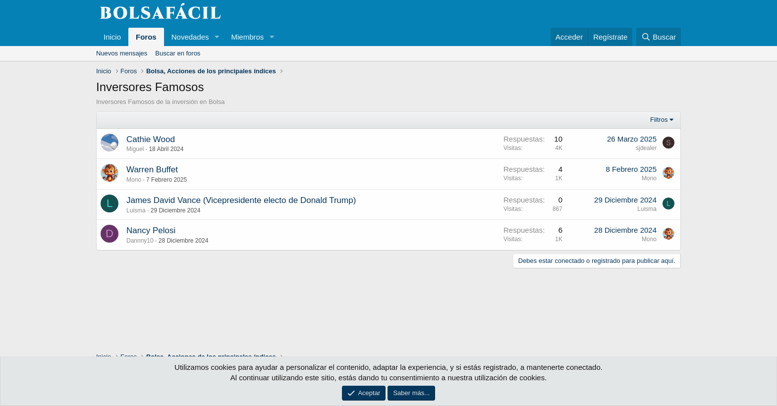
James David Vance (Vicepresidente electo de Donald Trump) (241, 200)
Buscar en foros (177, 53)
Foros (146, 37)
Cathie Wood (150, 139)
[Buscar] (658, 37)
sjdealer (646, 148)
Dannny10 (140, 240)
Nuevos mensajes (121, 53)
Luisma (136, 210)
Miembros (247, 37)
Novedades (190, 37)
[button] (216, 37)
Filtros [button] (658, 119)
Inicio (112, 37)
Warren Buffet (152, 169)
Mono (133, 179)
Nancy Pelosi (150, 230)
